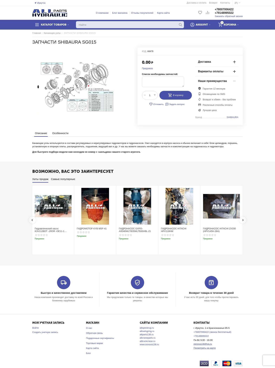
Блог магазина (120, 13)
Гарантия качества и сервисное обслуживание (137, 292)
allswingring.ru (147, 331)
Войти (35, 328)
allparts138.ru (147, 334)
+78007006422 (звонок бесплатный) (212, 332)
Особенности (60, 133)
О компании (102, 13)
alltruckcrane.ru (147, 341)
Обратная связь (94, 333)
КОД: (144, 51)
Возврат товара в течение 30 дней (211, 292)
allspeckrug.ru (147, 328)
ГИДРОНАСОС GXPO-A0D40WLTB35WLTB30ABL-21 (135, 230)
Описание (41, 133)
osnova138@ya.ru (202, 344)
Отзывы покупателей (142, 13)
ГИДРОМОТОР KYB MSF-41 (92, 228)
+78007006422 (224, 9)
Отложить (156, 104)
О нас (89, 328)
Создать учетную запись (45, 332)
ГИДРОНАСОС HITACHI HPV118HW (173, 230)
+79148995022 (224, 12)
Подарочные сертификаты (100, 338)
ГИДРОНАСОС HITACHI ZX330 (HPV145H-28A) (219, 230)
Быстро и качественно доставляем (63, 292)
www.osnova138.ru (149, 344)
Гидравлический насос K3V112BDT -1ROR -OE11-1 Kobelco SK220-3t (49, 230)
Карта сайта (163, 13)
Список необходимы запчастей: (160, 74)
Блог (88, 353)
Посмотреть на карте (204, 348)
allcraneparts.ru (148, 337)
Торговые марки (94, 343)
